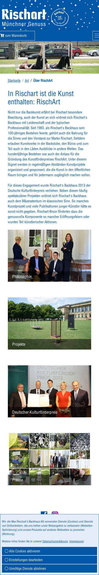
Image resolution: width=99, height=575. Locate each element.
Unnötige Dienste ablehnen (25, 568)
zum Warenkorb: (16, 35)
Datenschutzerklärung (55, 541)
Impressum (76, 541)
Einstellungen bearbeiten (24, 560)
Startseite (14, 80)
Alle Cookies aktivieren (22, 551)
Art (27, 80)
